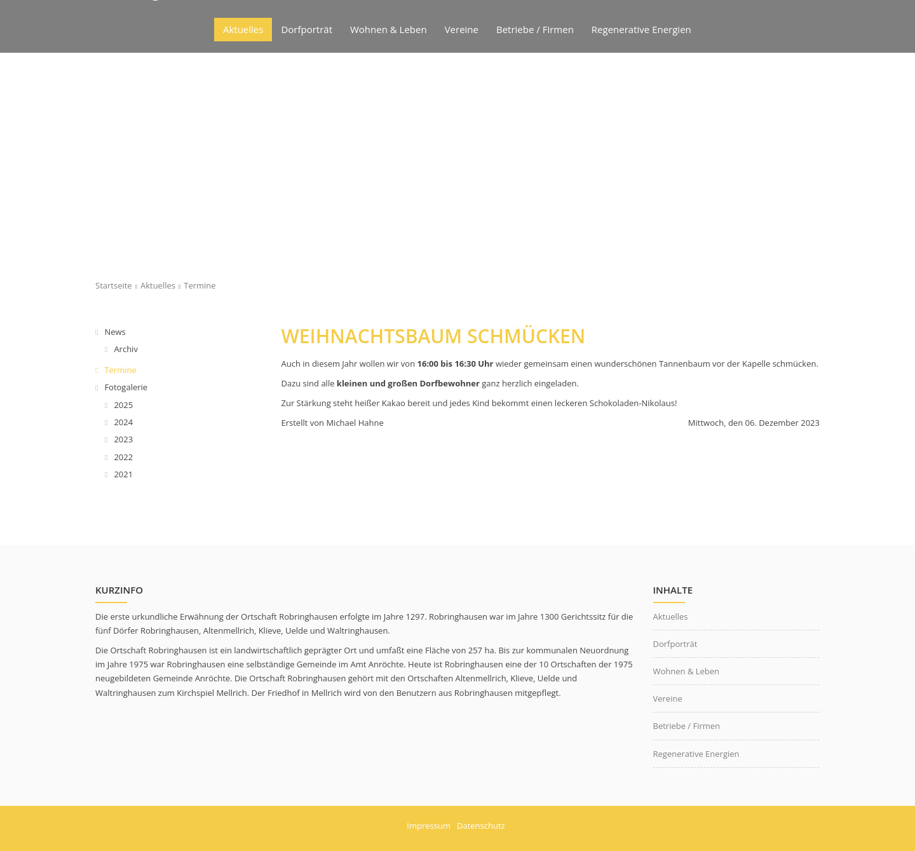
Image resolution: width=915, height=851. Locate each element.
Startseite (113, 285)
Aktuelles (157, 285)
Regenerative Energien (696, 753)
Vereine (667, 698)
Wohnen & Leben (686, 671)
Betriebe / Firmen (687, 726)
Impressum (429, 825)
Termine (199, 285)
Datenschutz (481, 825)
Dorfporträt (675, 644)
